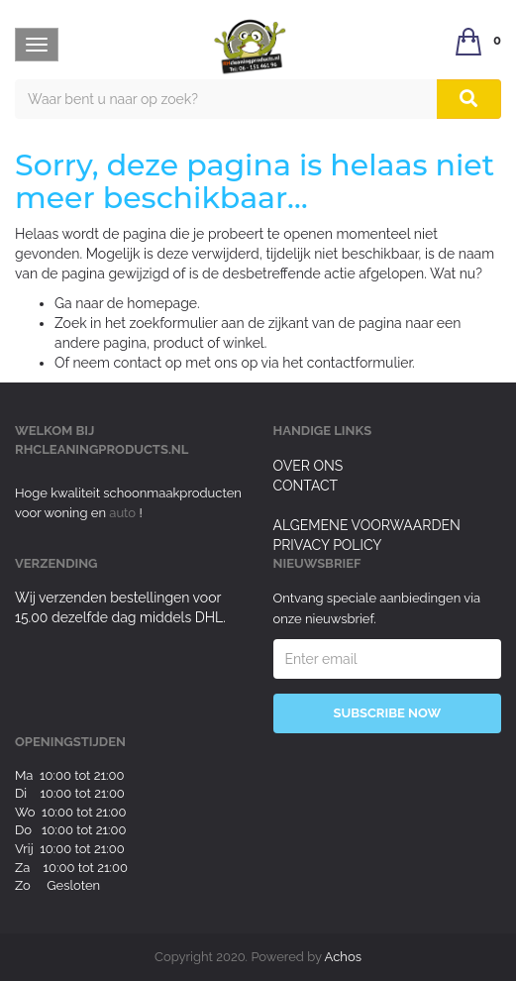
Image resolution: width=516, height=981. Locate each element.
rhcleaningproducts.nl (101, 449)
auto (124, 512)
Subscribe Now (387, 713)
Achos (343, 956)
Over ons (308, 466)
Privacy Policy (327, 545)
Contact (306, 485)
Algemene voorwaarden (367, 525)
